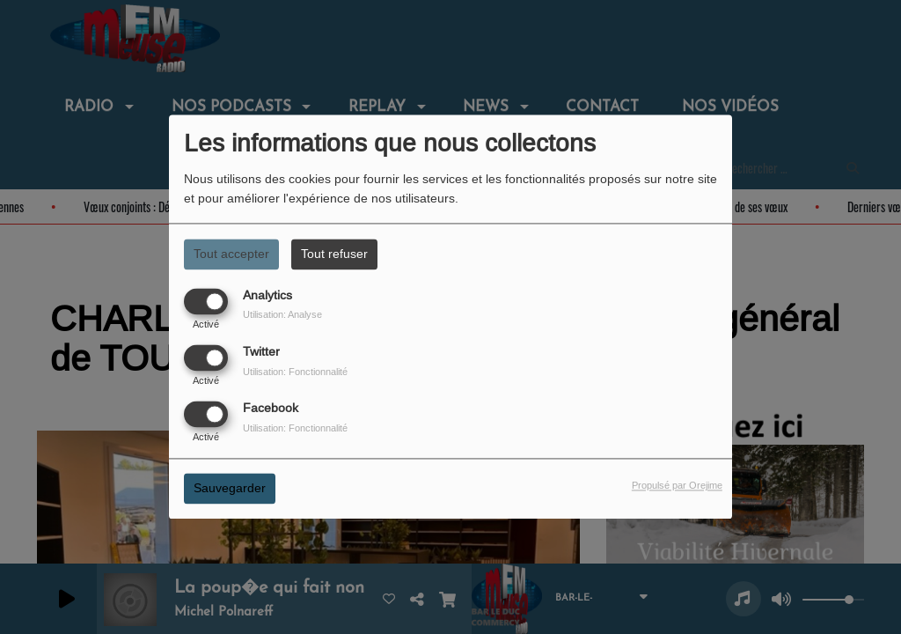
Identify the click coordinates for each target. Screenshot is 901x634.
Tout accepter (231, 254)
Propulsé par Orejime (677, 486)
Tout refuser (334, 254)
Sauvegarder (230, 489)
